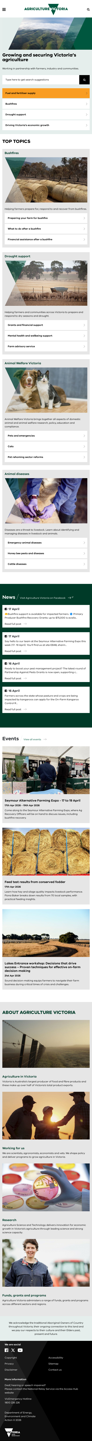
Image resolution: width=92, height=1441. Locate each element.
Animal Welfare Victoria (23, 363)
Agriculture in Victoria (19, 1076)
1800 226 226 (12, 1402)
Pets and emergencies (21, 435)
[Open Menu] (4, 10)
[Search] (84, 79)
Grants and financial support (25, 325)
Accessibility (55, 1357)
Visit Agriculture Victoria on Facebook (45, 598)
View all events (35, 739)
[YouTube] (20, 1350)
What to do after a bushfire (24, 228)
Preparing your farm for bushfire (28, 218)
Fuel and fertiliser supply (20, 93)
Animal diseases (17, 474)
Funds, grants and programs (24, 1295)
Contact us (55, 1369)
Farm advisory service (21, 346)
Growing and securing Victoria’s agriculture (39, 57)
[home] (46, 9)
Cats (11, 446)
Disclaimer (11, 1369)
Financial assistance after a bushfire (30, 239)
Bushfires (11, 104)
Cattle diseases (17, 564)
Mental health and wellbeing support (30, 335)
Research (9, 1220)
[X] (13, 1350)
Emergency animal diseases (25, 542)
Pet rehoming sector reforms (25, 457)
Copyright (11, 1357)
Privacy (9, 1363)
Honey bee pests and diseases (26, 553)
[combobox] (40, 79)
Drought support (15, 114)
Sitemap (53, 1363)
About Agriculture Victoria (38, 1012)
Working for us (13, 1148)
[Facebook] (6, 1350)
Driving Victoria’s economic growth (27, 125)
